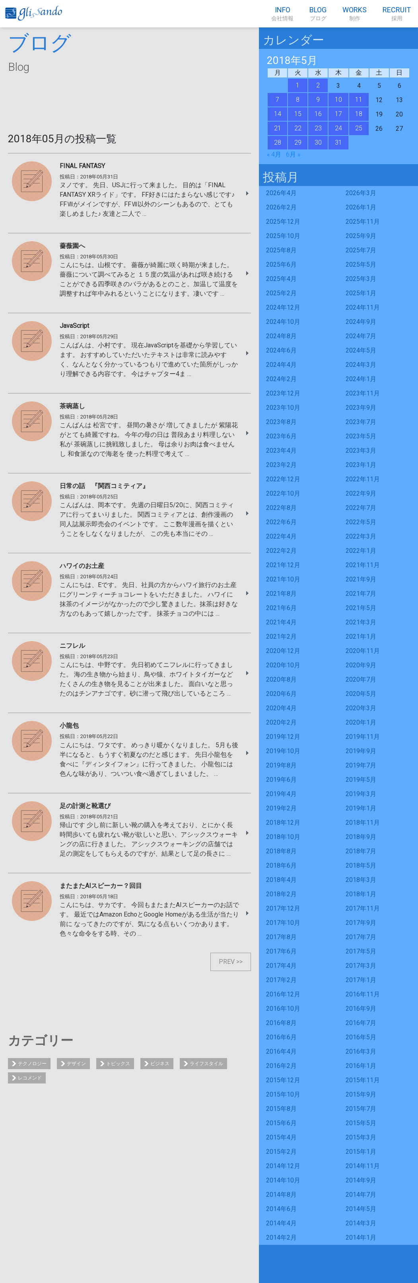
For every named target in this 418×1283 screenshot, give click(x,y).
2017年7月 (361, 937)
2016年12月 (283, 994)
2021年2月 (281, 636)
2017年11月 (363, 908)
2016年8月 (281, 1023)
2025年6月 (281, 264)
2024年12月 (283, 307)
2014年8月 (281, 1194)
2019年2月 (281, 808)
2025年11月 (363, 221)
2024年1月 (361, 379)
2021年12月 (283, 565)
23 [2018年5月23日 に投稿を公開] (318, 128)
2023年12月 (283, 393)
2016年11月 (363, 994)
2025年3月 (361, 279)
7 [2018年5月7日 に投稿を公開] (277, 99)
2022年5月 (361, 522)
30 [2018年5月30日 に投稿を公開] (318, 142)
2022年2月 (281, 550)
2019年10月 (283, 751)
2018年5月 (361, 865)
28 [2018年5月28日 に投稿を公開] (277, 142)
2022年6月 (281, 522)
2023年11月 (363, 393)
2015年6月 (281, 1123)
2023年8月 (281, 422)
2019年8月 (281, 765)
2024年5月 (361, 350)
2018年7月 (361, 851)
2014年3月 (361, 1223)
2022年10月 (283, 493)
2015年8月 (281, 1108)
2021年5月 (361, 608)
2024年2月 (281, 379)
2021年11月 (363, 565)
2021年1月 (361, 636)
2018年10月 (283, 837)
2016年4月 (281, 1051)
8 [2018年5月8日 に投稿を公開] (297, 99)
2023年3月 (361, 450)
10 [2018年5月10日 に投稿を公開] (338, 99)
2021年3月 (361, 622)
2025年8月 (281, 250)
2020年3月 (361, 708)
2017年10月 (283, 922)
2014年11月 (363, 1166)
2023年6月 (281, 436)
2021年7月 (361, 593)
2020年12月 (283, 651)
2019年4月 (281, 794)
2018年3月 (361, 880)
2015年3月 (361, 1137)
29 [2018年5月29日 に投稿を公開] (297, 142)
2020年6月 (281, 694)
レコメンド (30, 1078)
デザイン (76, 1063)
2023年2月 (281, 465)
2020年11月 (363, 651)
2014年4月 (281, 1223)
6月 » (293, 154)
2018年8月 (281, 851)
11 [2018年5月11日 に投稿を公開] (358, 99)
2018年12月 (283, 822)
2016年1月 (361, 1066)
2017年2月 (281, 980)
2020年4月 (281, 708)
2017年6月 (281, 951)
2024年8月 (281, 336)
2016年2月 (281, 1066)
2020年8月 (281, 679)
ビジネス (159, 1063)
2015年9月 (361, 1094)
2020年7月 (361, 679)
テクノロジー (32, 1063)
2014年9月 (361, 1180)
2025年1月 (361, 293)
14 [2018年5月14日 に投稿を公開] (277, 114)
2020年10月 (283, 665)
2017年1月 (361, 980)
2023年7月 (361, 422)
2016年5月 (361, 1037)
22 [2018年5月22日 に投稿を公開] (297, 128)
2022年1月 (361, 550)
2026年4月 (281, 193)
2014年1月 (361, 1237)
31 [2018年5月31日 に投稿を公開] (338, 142)
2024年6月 (281, 350)
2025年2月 (281, 293)
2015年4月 (281, 1137)
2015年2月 (281, 1151)
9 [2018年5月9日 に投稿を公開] (318, 99)
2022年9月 (361, 493)
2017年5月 (361, 951)
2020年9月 (361, 665)
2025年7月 (361, 250)
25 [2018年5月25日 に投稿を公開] (358, 128)
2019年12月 (283, 736)
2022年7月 (361, 508)
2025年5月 (361, 264)
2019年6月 (281, 779)
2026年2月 (281, 207)
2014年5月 (361, 1209)
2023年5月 (361, 436)
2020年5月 (361, 694)
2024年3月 (361, 364)
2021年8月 (281, 593)
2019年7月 (361, 765)
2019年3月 (361, 794)
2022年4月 (281, 536)
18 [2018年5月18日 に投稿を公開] (358, 114)
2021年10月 (283, 579)
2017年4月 (281, 965)
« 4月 (274, 154)
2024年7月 (361, 336)
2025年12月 (283, 221)
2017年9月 (361, 922)
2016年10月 (283, 1008)
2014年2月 (281, 1237)
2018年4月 (281, 880)
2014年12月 (283, 1166)
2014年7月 (361, 1194)
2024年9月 (361, 322)
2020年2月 (281, 722)
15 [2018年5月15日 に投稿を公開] (297, 114)
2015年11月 (363, 1080)
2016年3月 (361, 1051)
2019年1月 (361, 808)
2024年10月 (283, 322)
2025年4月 (281, 279)
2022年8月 (281, 508)
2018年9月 (361, 837)
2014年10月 (283, 1180)
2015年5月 (361, 1123)
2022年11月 (363, 479)
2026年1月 (361, 207)
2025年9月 (361, 236)
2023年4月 (281, 450)
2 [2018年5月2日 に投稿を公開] (318, 85)
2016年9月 (361, 1008)
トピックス (118, 1063)
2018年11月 (363, 822)
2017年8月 (281, 937)
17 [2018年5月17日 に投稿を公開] (338, 114)
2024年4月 (281, 364)
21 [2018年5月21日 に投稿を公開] (277, 128)
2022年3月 (361, 536)
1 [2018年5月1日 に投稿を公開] (297, 85)
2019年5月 (361, 779)
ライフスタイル (206, 1063)
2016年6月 (281, 1037)
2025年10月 (283, 236)
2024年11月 (363, 307)
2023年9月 (361, 407)
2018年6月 (281, 865)
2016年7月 (361, 1023)
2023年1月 (361, 465)
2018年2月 (281, 894)
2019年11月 (363, 736)
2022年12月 (283, 479)
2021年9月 (361, 579)
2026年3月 (361, 193)
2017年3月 (361, 965)
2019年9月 (361, 751)
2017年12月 (283, 908)
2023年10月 (283, 407)
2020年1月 (361, 722)
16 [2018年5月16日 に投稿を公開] (318, 114)
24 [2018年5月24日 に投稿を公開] (338, 128)
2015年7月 (361, 1108)
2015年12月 (283, 1080)
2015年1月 (361, 1151)
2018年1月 (361, 894)
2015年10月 (283, 1094)
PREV (227, 961)
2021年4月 (281, 622)
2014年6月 (281, 1209)
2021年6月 (281, 608)
